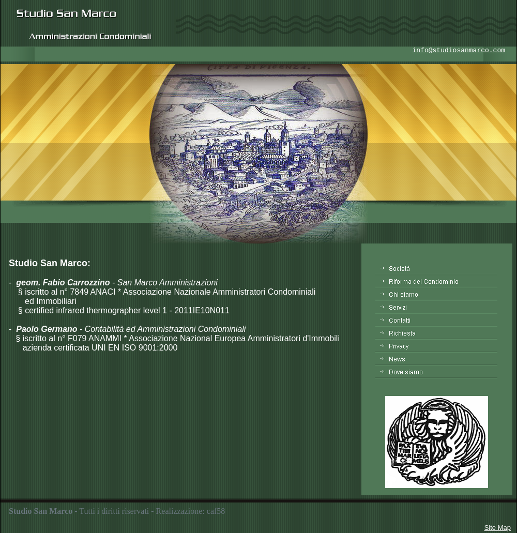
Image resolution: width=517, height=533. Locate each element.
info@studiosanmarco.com (459, 50)
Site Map (497, 527)
